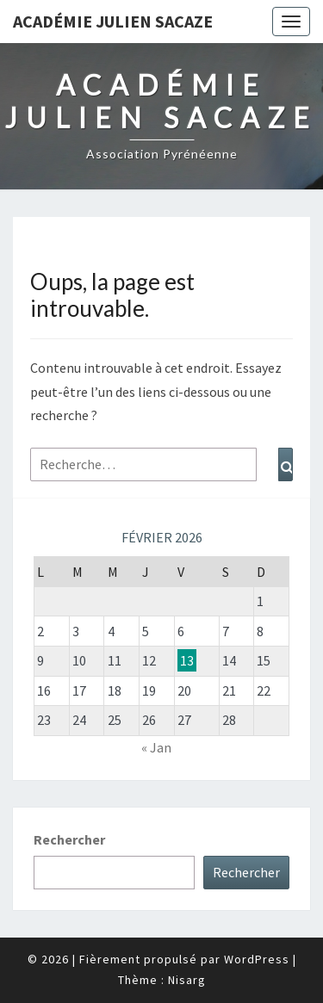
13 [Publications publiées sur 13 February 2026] (187, 660)
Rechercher (69, 839)
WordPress (256, 959)
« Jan (156, 747)
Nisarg (187, 980)
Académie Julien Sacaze (113, 21)
